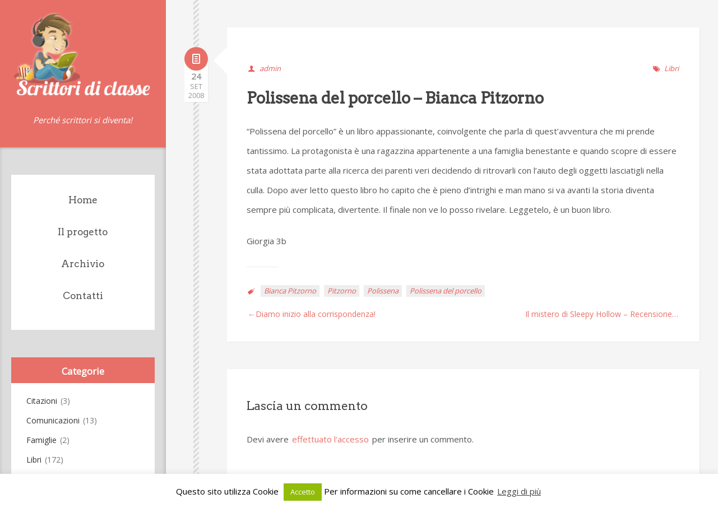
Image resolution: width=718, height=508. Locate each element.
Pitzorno (341, 291)
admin (270, 68)
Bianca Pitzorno (290, 291)
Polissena (383, 291)
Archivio (82, 263)
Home (83, 200)
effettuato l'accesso (330, 439)
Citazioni (41, 400)
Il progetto (83, 231)
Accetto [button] (302, 492)
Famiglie (41, 440)
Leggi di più (519, 491)
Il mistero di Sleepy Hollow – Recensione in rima (602, 314)
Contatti (83, 295)
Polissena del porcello (445, 291)
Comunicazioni (53, 420)
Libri (33, 459)
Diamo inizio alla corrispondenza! (316, 314)
